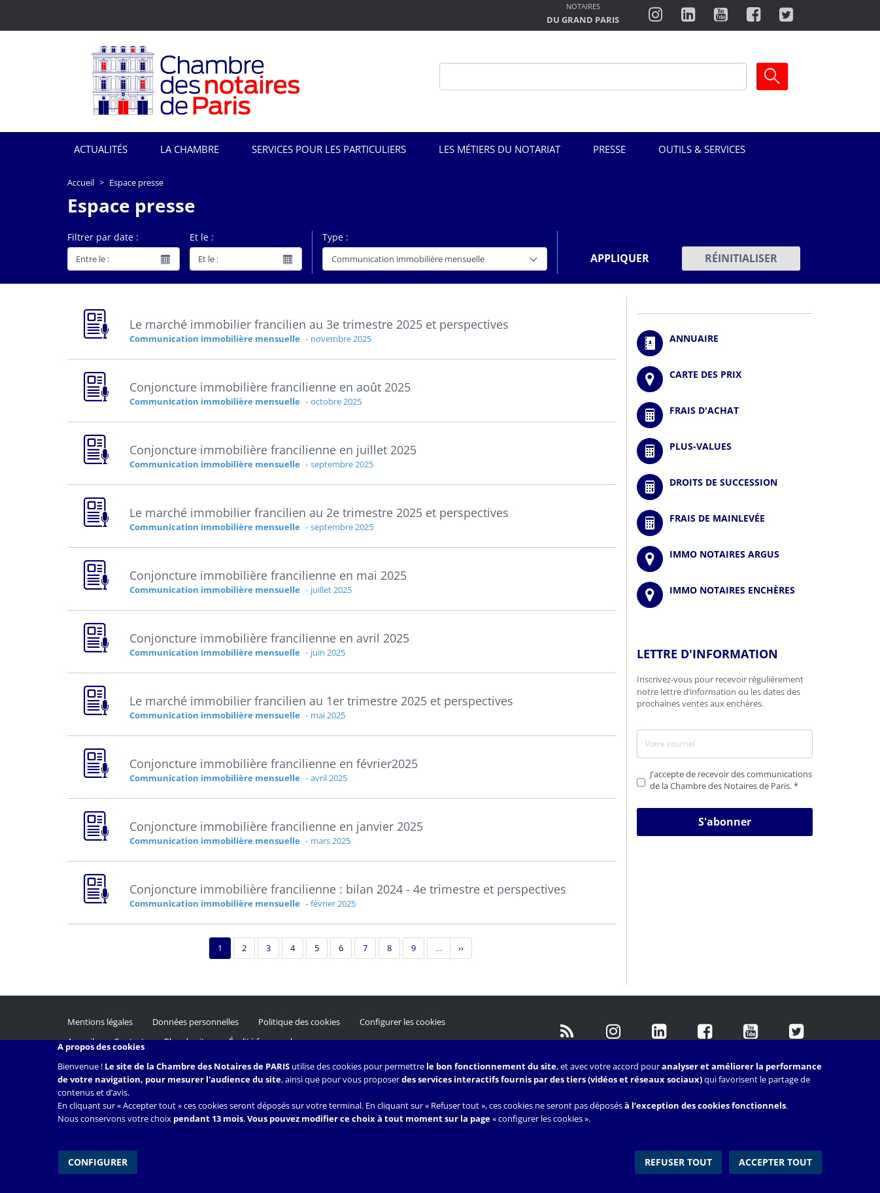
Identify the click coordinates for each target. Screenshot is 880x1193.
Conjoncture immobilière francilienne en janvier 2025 (276, 826)
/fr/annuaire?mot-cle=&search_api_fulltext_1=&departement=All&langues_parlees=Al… (725, 343)
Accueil (80, 182)
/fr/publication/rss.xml (567, 1031)
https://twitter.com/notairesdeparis (786, 15)
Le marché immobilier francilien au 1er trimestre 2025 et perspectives (321, 701)
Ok (772, 76)
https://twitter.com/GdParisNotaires (796, 1031)
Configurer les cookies (402, 1022)
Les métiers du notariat (499, 149)
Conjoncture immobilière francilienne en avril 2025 (269, 638)
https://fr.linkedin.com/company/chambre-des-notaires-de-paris (688, 15)
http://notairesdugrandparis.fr (583, 14)
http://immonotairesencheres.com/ (725, 595)
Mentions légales (100, 1022)
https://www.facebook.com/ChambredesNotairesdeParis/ (753, 15)
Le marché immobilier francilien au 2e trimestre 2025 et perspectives (319, 512)
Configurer (97, 1160)
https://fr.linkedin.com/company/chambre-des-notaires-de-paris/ (659, 1031)
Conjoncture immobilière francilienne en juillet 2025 (272, 450)
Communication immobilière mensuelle (214, 338)
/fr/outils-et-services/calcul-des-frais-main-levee (725, 523)
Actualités (100, 149)
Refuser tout (679, 1160)
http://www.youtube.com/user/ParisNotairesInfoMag (721, 15)
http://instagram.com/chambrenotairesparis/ (655, 15)
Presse (609, 149)
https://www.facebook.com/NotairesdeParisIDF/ (704, 1031)
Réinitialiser (741, 258)
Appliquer (619, 258)
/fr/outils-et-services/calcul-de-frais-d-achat (725, 415)
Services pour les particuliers (329, 149)
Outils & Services (701, 149)
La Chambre (189, 149)
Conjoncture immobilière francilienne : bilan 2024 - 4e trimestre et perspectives (347, 889)
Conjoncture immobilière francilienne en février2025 (273, 763)
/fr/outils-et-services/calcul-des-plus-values (725, 451)
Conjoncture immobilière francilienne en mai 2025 (268, 575)
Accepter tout (776, 1160)
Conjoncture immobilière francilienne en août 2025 (270, 387)
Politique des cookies (299, 1022)
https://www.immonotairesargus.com (725, 559)
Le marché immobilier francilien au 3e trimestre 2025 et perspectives (319, 324)
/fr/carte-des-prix (725, 379)
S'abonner (724, 822)
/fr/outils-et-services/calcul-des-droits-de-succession (725, 487)
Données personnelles (195, 1022)
